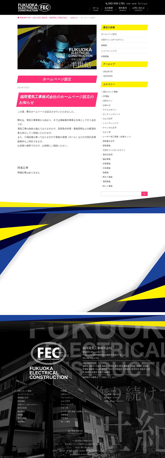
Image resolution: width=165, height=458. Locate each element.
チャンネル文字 (109, 127)
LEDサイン (108, 101)
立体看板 (107, 168)
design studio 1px (88, 454)
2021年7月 (108, 71)
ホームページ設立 (109, 34)
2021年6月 (108, 76)
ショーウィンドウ (109, 51)
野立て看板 (108, 177)
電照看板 (107, 181)
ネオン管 (107, 132)
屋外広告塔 (108, 154)
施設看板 (107, 159)
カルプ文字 (108, 119)
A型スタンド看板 (110, 92)
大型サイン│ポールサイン (112, 40)
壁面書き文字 (109, 141)
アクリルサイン (109, 110)
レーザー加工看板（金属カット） (117, 136)
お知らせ (23, 71)
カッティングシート (111, 114)
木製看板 (105, 56)
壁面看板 (107, 145)
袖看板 (104, 45)
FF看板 (106, 96)
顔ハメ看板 (108, 186)
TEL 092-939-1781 (90, 358)
